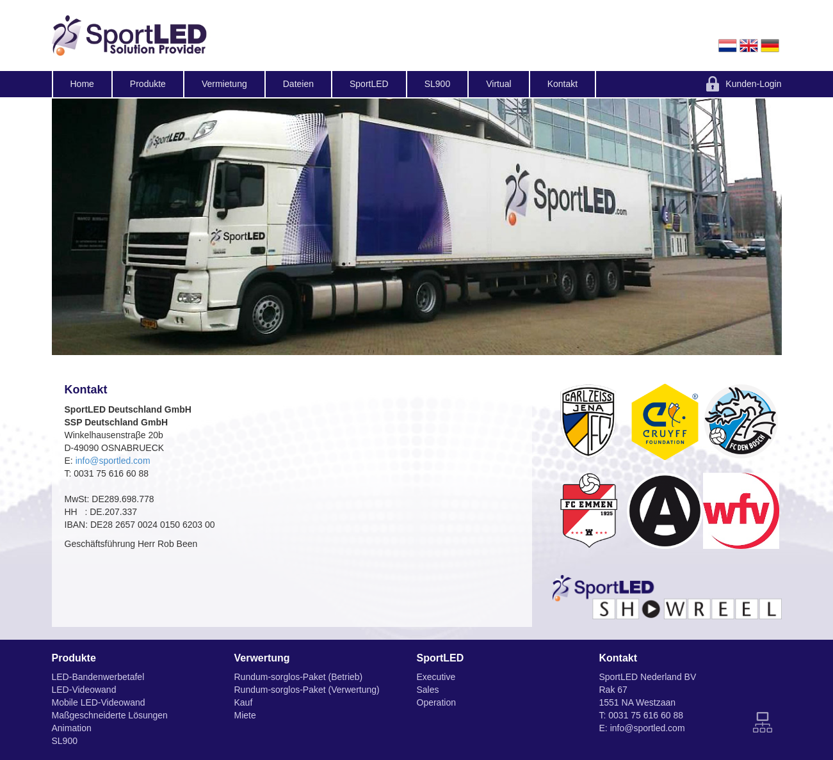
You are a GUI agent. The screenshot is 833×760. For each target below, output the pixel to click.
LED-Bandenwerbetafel (98, 677)
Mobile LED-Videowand (98, 702)
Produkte (148, 84)
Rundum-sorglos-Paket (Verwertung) (307, 690)
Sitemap (762, 722)
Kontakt (562, 84)
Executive (436, 677)
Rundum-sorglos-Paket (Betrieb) (298, 677)
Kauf (243, 702)
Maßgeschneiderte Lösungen (110, 715)
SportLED (369, 84)
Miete (245, 715)
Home (82, 84)
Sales (428, 690)
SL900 (437, 84)
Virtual (498, 84)
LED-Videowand (84, 690)
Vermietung (224, 84)
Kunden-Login (753, 84)
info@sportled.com (113, 460)
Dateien (298, 84)
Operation (436, 702)
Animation (72, 728)
